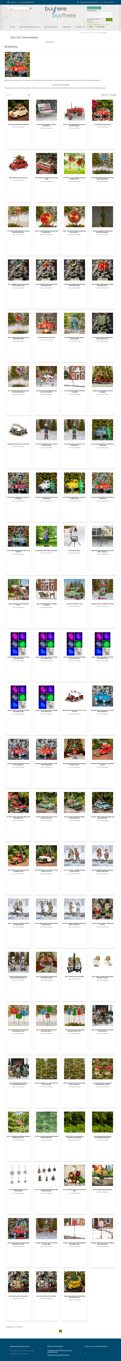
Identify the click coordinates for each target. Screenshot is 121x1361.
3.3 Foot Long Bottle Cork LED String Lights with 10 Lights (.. (102, 231)
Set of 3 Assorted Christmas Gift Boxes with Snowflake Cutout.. (18, 1030)
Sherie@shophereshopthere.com (89, 2)
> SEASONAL (103, 32)
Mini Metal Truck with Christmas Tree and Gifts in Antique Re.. (18, 764)
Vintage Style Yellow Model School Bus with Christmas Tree (74, 1297)
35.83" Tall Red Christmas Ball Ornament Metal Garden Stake (18, 338)
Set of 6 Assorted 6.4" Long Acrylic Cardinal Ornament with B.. (102, 1083)
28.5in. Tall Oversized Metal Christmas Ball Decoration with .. (74, 231)
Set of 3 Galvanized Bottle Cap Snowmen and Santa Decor (102, 1030)
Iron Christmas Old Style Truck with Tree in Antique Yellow (74, 498)
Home (13, 27)
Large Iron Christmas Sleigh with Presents (102, 603)
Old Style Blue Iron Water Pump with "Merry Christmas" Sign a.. (74, 764)
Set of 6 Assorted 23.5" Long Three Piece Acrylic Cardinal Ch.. (74, 1083)
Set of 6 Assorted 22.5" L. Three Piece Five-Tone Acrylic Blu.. (46, 1083)
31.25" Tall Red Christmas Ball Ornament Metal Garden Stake (46, 285)
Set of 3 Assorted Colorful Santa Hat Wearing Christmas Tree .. (74, 1030)
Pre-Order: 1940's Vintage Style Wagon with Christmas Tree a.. (18, 817)
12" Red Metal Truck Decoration (102, 124)
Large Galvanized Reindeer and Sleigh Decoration (46, 604)
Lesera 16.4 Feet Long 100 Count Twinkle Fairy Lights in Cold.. (46, 657)
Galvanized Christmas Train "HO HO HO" (18, 444)
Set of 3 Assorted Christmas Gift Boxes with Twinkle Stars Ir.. (46, 1030)
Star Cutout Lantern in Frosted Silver (46, 1296)
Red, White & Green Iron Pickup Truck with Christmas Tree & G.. (46, 870)
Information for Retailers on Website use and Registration (59, 1351)
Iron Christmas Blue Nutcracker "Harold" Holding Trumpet (46, 444)
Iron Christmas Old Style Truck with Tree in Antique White (46, 498)
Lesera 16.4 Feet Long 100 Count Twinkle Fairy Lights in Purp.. (18, 711)
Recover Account (92, 22)
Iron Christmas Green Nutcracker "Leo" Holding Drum (74, 444)
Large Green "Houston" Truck (74, 603)
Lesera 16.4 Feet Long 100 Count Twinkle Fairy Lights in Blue (18, 657)
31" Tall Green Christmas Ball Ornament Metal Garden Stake (74, 285)
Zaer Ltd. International (18, 127)
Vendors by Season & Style (29, 27)
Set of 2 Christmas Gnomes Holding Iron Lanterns (102, 924)
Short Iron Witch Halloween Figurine (102, 1189)
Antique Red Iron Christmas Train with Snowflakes (102, 391)
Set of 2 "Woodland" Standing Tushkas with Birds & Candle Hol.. (74, 924)
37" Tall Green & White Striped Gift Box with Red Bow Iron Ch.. (102, 338)
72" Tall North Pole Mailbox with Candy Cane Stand (74, 391)
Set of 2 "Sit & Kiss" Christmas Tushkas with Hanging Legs (18, 924)
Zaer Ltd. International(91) (60, 85)
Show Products (109, 94)
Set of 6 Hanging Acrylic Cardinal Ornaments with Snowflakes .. (102, 1137)
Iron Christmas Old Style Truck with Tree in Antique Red (18, 498)
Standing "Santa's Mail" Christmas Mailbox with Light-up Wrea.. (74, 1243)
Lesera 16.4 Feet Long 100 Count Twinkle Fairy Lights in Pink (103, 657)
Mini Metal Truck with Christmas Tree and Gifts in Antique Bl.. (103, 711)
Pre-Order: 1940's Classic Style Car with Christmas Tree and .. (46, 817)
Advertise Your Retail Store (95, 26)
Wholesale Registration (27, 2)
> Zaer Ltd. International (91, 32)
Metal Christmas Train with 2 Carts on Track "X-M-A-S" (74, 711)
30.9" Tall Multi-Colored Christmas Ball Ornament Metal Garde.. (18, 285)
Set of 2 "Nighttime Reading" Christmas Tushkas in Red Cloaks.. (102, 870)
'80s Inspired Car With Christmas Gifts (18, 124)
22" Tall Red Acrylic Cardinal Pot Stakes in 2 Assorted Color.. (74, 178)
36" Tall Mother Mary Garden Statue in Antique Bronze (74, 338)
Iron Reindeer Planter (74, 550)
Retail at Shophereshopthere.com (98, 25)
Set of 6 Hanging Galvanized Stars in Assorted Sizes (18, 1190)
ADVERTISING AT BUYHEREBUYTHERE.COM (58, 1355)
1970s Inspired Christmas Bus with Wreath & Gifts (46, 178)
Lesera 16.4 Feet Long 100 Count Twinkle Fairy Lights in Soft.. (46, 711)
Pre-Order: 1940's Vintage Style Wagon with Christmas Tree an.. (102, 817)
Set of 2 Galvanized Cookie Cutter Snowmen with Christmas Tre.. (18, 977)
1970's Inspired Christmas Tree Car (18, 177)
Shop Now (13, 2)
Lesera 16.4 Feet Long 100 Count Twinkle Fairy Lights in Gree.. (74, 657)
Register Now (93, 8)
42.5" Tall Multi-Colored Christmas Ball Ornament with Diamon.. (18, 391)
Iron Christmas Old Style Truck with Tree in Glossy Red (102, 498)
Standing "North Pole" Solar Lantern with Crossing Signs (46, 1243)
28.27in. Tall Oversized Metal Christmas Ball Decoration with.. (46, 231)
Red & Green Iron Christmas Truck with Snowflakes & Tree (18, 870)
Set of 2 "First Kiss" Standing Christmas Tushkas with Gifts (74, 870)
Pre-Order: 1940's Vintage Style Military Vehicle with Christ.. (74, 817)
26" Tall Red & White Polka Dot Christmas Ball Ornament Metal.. (18, 231)
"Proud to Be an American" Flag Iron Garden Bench (46, 125)
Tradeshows (66, 27)
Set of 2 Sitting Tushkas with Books (74, 976)
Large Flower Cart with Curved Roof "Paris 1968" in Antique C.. (102, 551)
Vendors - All (80, 27)
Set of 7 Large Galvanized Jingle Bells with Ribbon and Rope (46, 1190)
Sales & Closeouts (50, 27)
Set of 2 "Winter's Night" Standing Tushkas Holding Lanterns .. (46, 924)
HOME (82, 32)
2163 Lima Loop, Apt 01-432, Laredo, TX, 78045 (22, 1350)
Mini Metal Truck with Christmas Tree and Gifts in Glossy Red (46, 764)
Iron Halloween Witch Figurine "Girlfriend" (46, 550)
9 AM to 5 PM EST (108, 2)
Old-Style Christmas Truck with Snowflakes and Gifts (102, 764)
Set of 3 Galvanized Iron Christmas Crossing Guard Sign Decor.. (18, 1083)
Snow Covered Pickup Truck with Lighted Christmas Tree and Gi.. (18, 1243)
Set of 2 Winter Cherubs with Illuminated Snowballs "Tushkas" (102, 977)
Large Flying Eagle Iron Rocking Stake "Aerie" (18, 604)
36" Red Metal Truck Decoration (46, 337)
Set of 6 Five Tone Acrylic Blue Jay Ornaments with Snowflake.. (74, 1137)
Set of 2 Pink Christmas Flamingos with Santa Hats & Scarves (46, 977)
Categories (49, 42)
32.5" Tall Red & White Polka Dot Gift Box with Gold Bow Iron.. (103, 285)
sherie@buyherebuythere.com (19, 1353)
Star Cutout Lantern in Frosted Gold (18, 1296)
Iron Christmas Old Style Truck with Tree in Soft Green (18, 551)
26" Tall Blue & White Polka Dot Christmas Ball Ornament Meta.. (102, 178)
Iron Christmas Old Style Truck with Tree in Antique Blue (102, 444)
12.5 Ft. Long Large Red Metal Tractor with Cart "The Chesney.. (74, 125)
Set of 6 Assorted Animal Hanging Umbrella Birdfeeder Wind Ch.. (18, 1137)
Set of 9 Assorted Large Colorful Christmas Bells (74, 1190)
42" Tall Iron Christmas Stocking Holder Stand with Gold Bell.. (46, 391)
